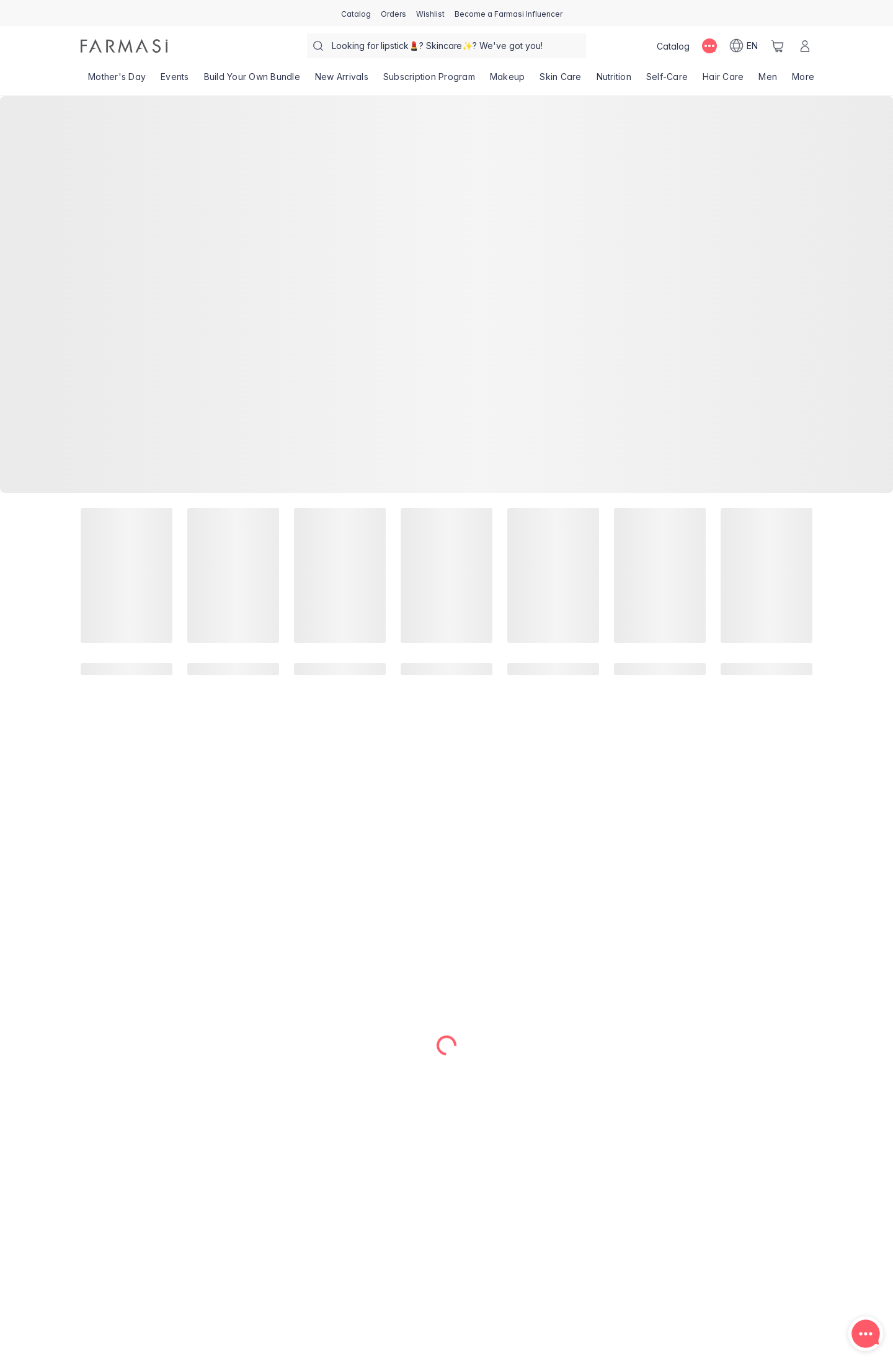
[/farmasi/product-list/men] (767, 80)
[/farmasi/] (124, 46)
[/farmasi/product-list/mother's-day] (117, 80)
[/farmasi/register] (393, 13)
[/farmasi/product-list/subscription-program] (429, 80)
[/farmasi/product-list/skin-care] (560, 80)
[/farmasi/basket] (777, 45)
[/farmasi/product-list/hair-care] (723, 80)
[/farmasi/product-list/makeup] (507, 80)
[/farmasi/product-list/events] (175, 80)
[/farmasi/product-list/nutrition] (614, 80)
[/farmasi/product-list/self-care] (667, 80)
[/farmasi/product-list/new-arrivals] (342, 80)
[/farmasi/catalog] (356, 13)
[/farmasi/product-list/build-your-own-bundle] (252, 80)
